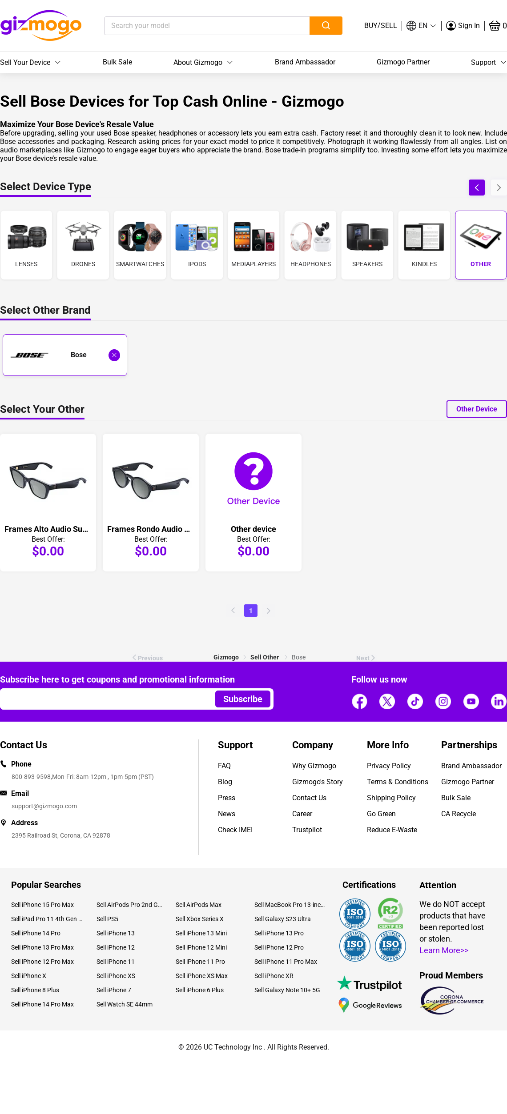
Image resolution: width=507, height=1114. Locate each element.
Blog (225, 782)
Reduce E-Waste (392, 830)
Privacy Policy (389, 766)
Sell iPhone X (28, 975)
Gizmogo (226, 657)
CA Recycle (458, 814)
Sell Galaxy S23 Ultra (282, 918)
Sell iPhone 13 (116, 933)
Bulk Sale (117, 62)
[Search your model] (193, 26)
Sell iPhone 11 (116, 961)
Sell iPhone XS (116, 975)
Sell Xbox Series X (200, 918)
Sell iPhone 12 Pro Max (42, 961)
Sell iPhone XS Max (202, 975)
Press (226, 798)
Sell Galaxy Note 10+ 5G (287, 990)
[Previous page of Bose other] (233, 610)
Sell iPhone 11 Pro (200, 961)
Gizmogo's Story (317, 782)
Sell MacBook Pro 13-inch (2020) (290, 904)
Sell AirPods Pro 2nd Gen (129, 904)
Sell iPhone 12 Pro (279, 947)
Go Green (381, 814)
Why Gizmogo (314, 766)
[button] (421, 26)
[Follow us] (359, 702)
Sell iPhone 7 (114, 990)
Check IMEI (235, 830)
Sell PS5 (107, 918)
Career (302, 814)
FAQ (224, 766)
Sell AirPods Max (198, 904)
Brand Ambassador (305, 62)
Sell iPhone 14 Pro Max (42, 1004)
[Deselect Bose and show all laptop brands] (114, 355)
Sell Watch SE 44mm (125, 1004)
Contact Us (309, 798)
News (226, 814)
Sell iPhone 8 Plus (35, 990)
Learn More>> (443, 950)
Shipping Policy (391, 798)
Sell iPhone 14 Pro (35, 933)
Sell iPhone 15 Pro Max (42, 904)
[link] (226, 657)
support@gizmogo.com (44, 806)
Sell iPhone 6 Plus (200, 990)
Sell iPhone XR (274, 975)
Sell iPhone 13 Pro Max (42, 947)
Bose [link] (299, 657)
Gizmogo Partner (403, 62)
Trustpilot (307, 830)
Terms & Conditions (397, 782)
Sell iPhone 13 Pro (279, 933)
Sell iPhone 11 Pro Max (285, 961)
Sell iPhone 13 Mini (201, 933)
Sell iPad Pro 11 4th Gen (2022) (47, 918)
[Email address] (103, 699)
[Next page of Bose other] (268, 610)
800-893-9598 (31, 776)
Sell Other (265, 657)
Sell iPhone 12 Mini (201, 947)
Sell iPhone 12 (116, 947)
